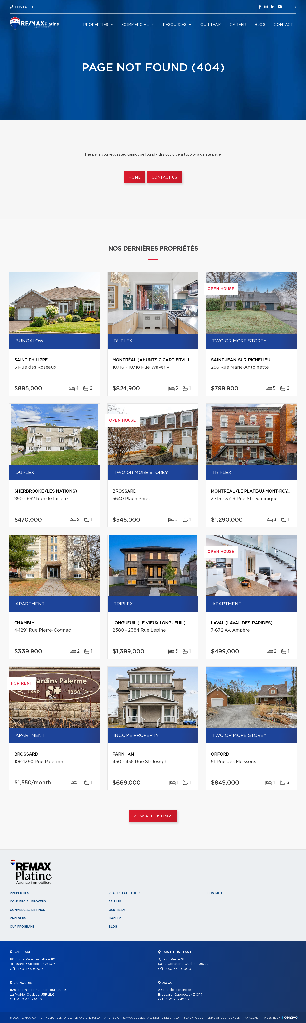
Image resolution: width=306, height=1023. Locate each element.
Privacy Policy (192, 1018)
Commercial (135, 25)
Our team (210, 25)
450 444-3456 (29, 999)
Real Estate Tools (125, 893)
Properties (95, 25)
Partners (18, 918)
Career (238, 25)
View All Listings (153, 816)
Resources (174, 25)
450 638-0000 (178, 969)
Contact (283, 25)
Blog (260, 25)
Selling (115, 901)
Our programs (22, 926)
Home (135, 177)
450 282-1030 (177, 999)
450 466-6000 (30, 969)
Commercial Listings (27, 909)
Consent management (245, 1018)
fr (294, 7)
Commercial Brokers (28, 901)
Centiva (290, 1017)
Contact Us (26, 7)
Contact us (164, 177)
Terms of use (216, 1018)
